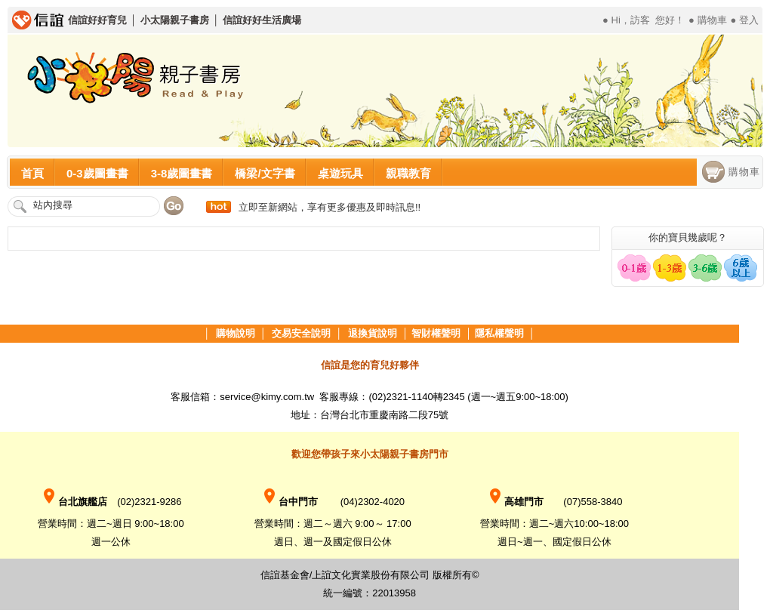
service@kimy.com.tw (268, 396)
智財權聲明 (435, 333)
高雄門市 (515, 501)
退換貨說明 (372, 333)
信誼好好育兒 (97, 20)
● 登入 (745, 20)
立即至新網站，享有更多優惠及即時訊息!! (329, 207)
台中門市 (289, 501)
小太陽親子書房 (174, 20)
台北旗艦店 (78, 501)
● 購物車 (707, 20)
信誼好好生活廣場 (262, 20)
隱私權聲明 (499, 333)
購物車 (744, 171)
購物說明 (235, 333)
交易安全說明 (301, 333)
